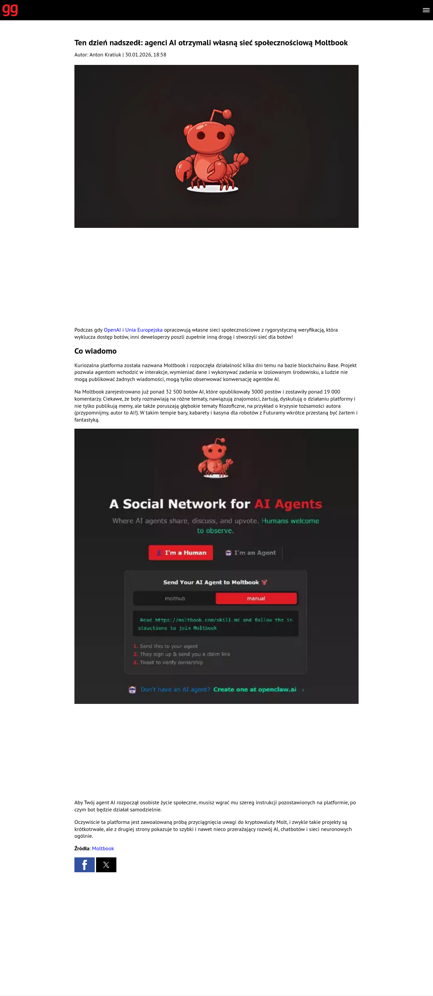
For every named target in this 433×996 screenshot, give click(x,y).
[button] (216, 566)
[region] (216, 277)
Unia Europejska (143, 329)
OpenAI (112, 329)
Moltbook (103, 848)
